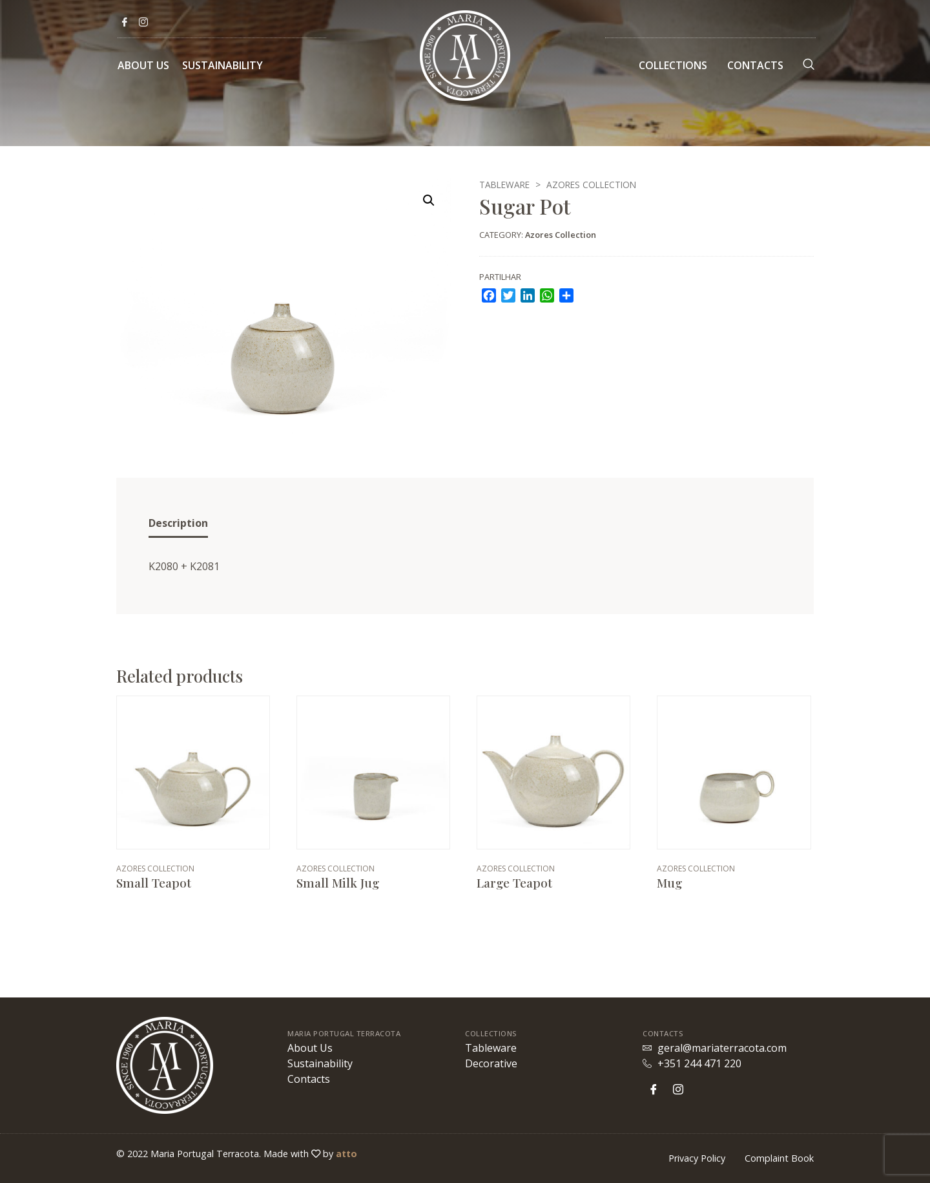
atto (346, 1153)
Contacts (755, 65)
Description (178, 523)
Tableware (504, 184)
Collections (673, 65)
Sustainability (222, 65)
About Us (143, 65)
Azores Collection (591, 184)
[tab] (178, 524)
